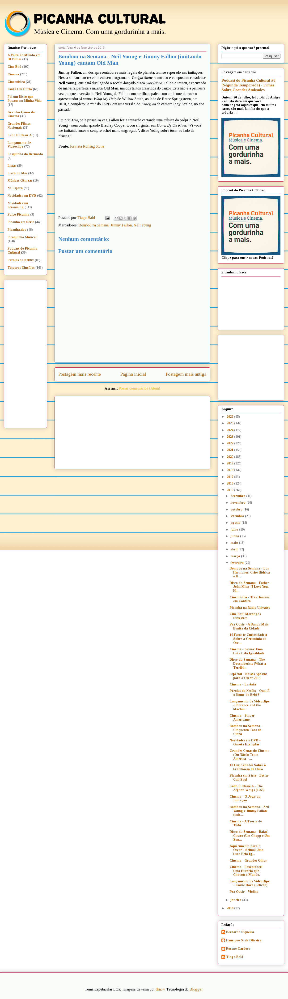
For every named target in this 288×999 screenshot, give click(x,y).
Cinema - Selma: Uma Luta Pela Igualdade (247, 651)
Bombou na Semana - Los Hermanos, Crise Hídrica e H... (250, 572)
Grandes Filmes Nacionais (19, 125)
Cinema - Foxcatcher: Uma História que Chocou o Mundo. (246, 871)
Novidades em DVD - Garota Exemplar (245, 742)
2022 (230, 443)
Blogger (196, 989)
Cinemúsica (16, 82)
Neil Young (142, 225)
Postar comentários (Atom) (139, 388)
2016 (230, 483)
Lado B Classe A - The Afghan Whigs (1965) (247, 788)
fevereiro (237, 563)
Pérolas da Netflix (21, 260)
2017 (230, 477)
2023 (230, 436)
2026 (230, 416)
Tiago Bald (234, 957)
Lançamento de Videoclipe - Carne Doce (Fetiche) (250, 883)
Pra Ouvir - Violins (244, 891)
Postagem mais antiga (186, 374)
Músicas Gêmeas (20, 180)
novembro (238, 502)
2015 (230, 490)
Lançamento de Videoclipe (19, 145)
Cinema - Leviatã (243, 684)
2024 (230, 430)
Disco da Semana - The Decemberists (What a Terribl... (248, 663)
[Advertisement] (141, 431)
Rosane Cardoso (238, 948)
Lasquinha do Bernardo (25, 154)
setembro (237, 516)
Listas (12, 165)
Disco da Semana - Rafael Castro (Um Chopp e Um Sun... (250, 836)
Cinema (13, 74)
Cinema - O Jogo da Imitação (245, 798)
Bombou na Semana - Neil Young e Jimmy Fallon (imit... (249, 811)
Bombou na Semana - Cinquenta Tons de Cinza (246, 730)
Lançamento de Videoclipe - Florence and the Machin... (250, 705)
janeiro (236, 900)
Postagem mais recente (79, 374)
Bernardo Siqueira (240, 932)
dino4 (160, 989)
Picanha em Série (21, 222)
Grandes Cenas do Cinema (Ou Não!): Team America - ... (249, 755)
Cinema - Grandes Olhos (248, 860)
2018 (230, 470)
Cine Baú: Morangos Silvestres (245, 616)
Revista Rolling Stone (87, 146)
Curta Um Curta (20, 89)
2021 (230, 450)
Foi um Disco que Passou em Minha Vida (25, 98)
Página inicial (133, 374)
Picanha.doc (17, 229)
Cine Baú (14, 66)
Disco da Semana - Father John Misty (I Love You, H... (249, 587)
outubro (236, 509)
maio (234, 542)
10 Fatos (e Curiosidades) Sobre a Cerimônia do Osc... (248, 639)
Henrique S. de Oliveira (243, 940)
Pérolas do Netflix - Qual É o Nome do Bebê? (250, 693)
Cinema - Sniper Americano (242, 717)
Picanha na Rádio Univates (250, 607)
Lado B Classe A (20, 135)
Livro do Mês (17, 173)
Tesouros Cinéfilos (21, 267)
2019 (230, 463)
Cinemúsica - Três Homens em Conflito (249, 599)
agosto (235, 522)
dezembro (238, 496)
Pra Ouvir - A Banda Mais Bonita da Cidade (249, 626)
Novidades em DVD (22, 195)
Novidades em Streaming (18, 205)
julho (234, 529)
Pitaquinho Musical (22, 237)
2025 (230, 423)
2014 (230, 908)
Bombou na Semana (94, 225)
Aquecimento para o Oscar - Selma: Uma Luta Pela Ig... (246, 850)
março (235, 556)
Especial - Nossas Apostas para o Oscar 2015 (248, 676)
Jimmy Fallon (121, 225)
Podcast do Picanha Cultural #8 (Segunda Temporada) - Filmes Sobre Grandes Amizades (248, 85)
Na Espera (15, 188)
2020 (230, 457)
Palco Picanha (18, 214)
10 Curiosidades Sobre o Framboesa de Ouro (248, 767)
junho (235, 536)
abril (234, 549)
